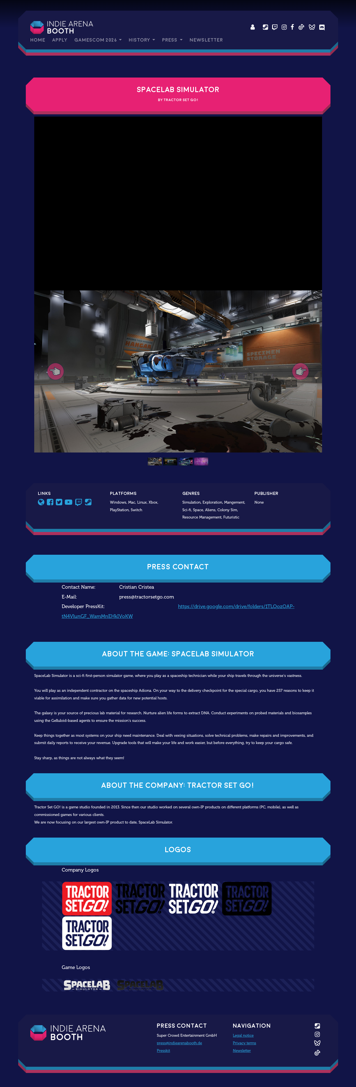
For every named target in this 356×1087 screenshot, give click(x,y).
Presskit (163, 1050)
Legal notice (243, 1035)
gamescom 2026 (96, 40)
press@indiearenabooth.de (179, 1043)
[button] (55, 371)
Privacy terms (244, 1043)
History (140, 40)
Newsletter (206, 40)
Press (170, 40)
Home (37, 40)
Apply (59, 40)
